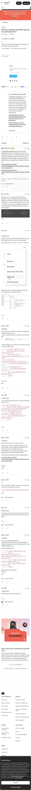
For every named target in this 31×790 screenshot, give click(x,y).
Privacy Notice (18, 777)
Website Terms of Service (17, 776)
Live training (5, 715)
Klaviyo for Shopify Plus (21, 703)
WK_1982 (6, 194)
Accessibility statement (21, 668)
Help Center (5, 709)
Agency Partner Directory (5, 733)
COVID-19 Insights (20, 728)
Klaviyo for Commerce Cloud (21, 710)
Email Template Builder (21, 734)
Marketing (5, 22)
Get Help (18, 740)
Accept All (15, 782)
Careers (4, 755)
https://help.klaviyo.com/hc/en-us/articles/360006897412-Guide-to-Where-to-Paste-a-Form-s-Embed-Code (15, 166)
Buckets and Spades (9, 38)
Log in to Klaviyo (6, 703)
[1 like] (7, 184)
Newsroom (4, 752)
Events (17, 731)
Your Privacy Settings (15, 787)
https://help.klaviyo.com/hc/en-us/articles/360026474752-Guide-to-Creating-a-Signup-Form (17, 124)
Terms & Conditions (9, 668)
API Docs (18, 737)
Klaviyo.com (5, 699)
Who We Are (5, 749)
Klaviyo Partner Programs (5, 729)
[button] (2, 3)
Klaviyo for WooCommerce (22, 717)
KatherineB (6, 148)
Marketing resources (7, 712)
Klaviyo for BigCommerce (22, 706)
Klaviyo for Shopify (20, 699)
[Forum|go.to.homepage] (7, 3)
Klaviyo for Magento (21, 713)
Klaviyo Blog (5, 706)
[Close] (30, 757)
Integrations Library (6, 737)
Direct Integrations (20, 720)
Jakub (5, 230)
